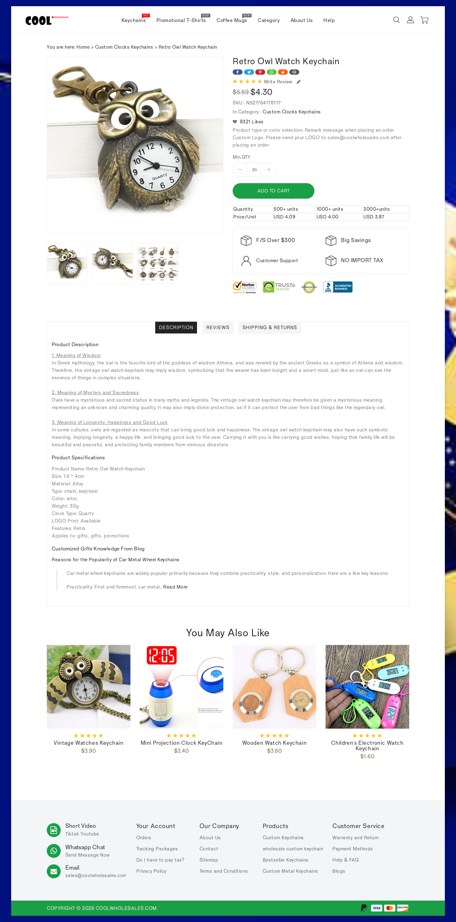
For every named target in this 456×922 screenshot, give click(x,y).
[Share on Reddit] (283, 72)
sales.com (96, 875)
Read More (175, 586)
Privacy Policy (151, 871)
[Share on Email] (294, 72)
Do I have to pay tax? (160, 859)
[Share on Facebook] (238, 72)
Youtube (90, 833)
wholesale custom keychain (293, 848)
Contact (209, 848)
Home (83, 47)
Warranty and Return (355, 837)
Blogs (338, 871)
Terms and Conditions (224, 871)
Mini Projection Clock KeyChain (182, 743)
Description (176, 327)
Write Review (282, 81)
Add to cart (273, 190)
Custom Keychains (283, 837)
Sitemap (209, 859)
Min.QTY (242, 157)
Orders (143, 837)
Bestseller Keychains (286, 859)
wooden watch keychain (274, 743)
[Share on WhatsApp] (272, 72)
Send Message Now (87, 855)
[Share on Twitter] (249, 72)
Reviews (218, 327)
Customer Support (277, 260)
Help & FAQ (345, 859)
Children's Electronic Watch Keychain (367, 745)
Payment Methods (352, 848)
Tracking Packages (157, 848)
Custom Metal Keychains (290, 871)
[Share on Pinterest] (260, 72)
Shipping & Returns (270, 327)
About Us (210, 837)
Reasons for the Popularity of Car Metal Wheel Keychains (116, 559)
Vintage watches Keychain (88, 743)
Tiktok (72, 833)
